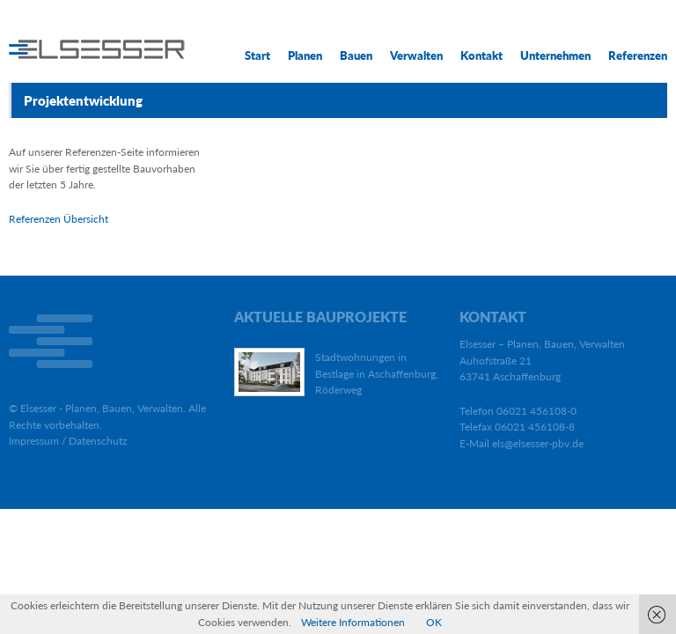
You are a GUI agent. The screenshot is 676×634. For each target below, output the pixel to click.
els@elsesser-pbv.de (538, 443)
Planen (305, 55)
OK (434, 622)
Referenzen (637, 55)
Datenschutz (98, 440)
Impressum (34, 440)
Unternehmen (555, 55)
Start (257, 55)
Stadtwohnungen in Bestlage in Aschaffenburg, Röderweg (376, 373)
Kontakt (481, 55)
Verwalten (416, 55)
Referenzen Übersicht (58, 218)
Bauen (356, 55)
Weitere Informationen (353, 622)
